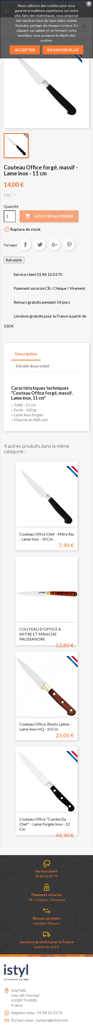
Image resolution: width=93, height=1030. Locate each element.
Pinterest (69, 245)
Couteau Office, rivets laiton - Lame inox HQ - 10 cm (45, 726)
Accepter (25, 49)
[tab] (58, 363)
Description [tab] (26, 353)
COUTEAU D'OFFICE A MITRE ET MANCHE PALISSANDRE (40, 634)
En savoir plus (62, 49)
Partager (25, 245)
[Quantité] (10, 216)
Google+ (55, 245)
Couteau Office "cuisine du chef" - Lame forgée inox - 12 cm (44, 824)
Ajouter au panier (49, 216)
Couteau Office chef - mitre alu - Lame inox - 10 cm (46, 536)
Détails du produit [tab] (32, 365)
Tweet (40, 245)
